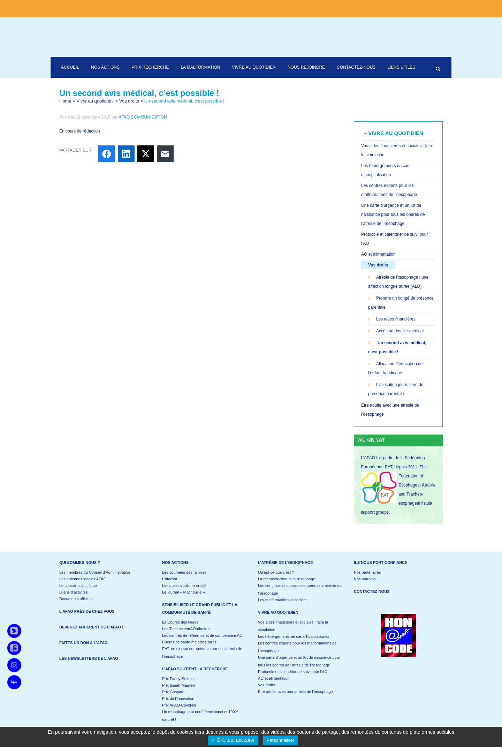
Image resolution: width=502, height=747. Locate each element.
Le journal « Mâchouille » (183, 592)
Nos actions (175, 562)
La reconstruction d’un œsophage (286, 579)
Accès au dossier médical (400, 331)
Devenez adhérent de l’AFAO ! (91, 627)
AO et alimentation (378, 254)
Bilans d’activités (73, 592)
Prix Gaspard (173, 692)
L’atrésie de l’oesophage (285, 562)
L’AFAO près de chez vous (86, 611)
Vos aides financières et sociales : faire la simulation (293, 626)
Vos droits (129, 101)
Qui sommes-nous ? (79, 562)
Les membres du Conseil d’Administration (94, 572)
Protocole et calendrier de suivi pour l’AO (292, 672)
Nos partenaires (367, 572)
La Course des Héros (180, 622)
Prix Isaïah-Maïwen (178, 685)
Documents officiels (75, 599)
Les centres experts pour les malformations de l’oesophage (297, 647)
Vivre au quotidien (95, 101)
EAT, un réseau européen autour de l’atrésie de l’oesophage (202, 652)
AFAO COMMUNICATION (143, 117)
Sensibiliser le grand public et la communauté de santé (199, 608)
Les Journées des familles (184, 572)
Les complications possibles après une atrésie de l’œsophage (300, 589)
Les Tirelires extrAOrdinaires (186, 629)
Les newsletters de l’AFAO (88, 658)
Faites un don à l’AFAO (83, 643)
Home (65, 101)
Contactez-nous (371, 591)
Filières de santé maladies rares (189, 642)
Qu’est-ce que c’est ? (276, 572)
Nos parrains (364, 579)
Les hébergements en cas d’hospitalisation (294, 636)
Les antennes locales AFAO (82, 579)
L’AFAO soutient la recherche (195, 669)
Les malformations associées (282, 600)
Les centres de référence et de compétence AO (202, 635)
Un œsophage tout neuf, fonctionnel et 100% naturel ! (200, 716)
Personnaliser (281, 740)
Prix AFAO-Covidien (179, 705)
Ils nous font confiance (380, 562)
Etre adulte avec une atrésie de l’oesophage (295, 691)
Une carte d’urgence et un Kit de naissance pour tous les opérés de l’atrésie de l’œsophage (393, 214)
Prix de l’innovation (178, 698)
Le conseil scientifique (78, 585)
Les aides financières (396, 319)
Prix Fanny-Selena (178, 679)
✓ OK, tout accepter (233, 740)
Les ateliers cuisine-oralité (184, 585)
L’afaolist (169, 579)
